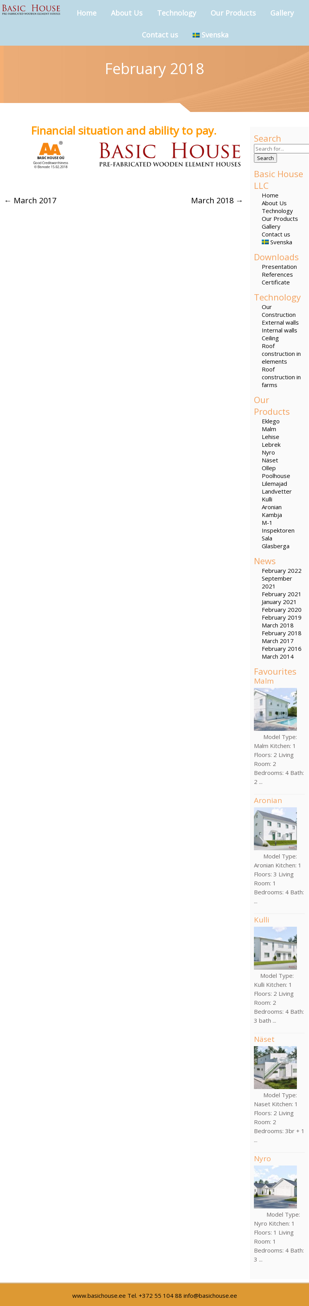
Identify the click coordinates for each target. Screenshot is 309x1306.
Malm (269, 429)
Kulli (267, 499)
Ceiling (270, 338)
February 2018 (282, 633)
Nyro (268, 452)
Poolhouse (276, 476)
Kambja (272, 515)
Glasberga (275, 546)
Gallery (282, 13)
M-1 (267, 522)
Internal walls (279, 330)
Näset (270, 460)
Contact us (160, 34)
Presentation (279, 266)
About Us (127, 13)
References (277, 274)
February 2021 (282, 594)
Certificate (276, 282)
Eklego (271, 421)
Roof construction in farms (281, 377)
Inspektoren (278, 530)
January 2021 (279, 602)
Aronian (272, 507)
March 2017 (278, 641)
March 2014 (278, 656)
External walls (280, 322)
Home (86, 13)
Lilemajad (274, 483)
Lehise (270, 437)
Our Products (233, 13)
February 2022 (282, 570)
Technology (176, 13)
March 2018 (278, 625)
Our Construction (279, 310)
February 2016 (282, 648)
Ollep (269, 468)
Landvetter (277, 491)
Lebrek (271, 444)
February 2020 (282, 609)
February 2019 (282, 617)
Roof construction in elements (281, 353)
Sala (267, 538)
